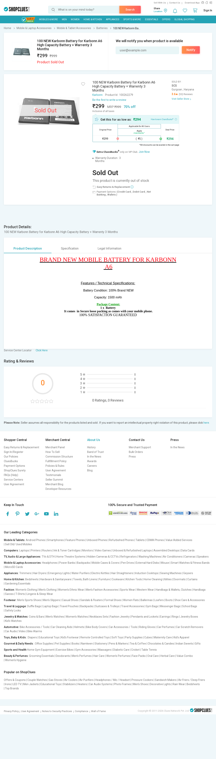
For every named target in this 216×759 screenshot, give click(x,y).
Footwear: (10, 600)
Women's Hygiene (15, 660)
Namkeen (87, 643)
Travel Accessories (132, 606)
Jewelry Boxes (189, 616)
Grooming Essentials (41, 655)
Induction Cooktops (146, 573)
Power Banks (67, 562)
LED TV (17, 684)
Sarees (9, 593)
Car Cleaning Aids (61, 627)
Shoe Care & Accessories (189, 600)
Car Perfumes (165, 627)
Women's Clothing (26, 589)
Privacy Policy (11, 711)
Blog (90, 470)
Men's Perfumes (82, 655)
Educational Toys (49, 637)
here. (206, 422)
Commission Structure (59, 456)
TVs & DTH (48, 556)
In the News (94, 456)
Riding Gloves (147, 627)
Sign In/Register (13, 451)
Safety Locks (13, 610)
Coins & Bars (36, 616)
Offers (166, 19)
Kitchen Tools (134, 579)
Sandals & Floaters (91, 600)
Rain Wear (179, 684)
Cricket (135, 649)
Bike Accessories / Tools (34, 627)
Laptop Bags (50, 606)
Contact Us (174, 3)
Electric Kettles (100, 573)
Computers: (11, 550)
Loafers (159, 600)
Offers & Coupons (15, 679)
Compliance (81, 711)
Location (158, 11)
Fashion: (9, 589)
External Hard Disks (147, 562)
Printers (35, 550)
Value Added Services (179, 540)
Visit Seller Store (180, 99)
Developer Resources (58, 488)
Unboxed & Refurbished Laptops (132, 550)
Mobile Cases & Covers (105, 562)
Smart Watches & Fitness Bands (190, 562)
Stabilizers (69, 684)
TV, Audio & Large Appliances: (22, 556)
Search (130, 9)
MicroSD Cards (14, 567)
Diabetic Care (121, 649)
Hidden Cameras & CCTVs (103, 556)
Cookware (118, 579)
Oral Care (153, 655)
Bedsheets (31, 579)
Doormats (179, 579)
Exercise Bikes (64, 649)
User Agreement (14, 484)
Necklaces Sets (99, 616)
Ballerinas (147, 600)
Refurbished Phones (121, 540)
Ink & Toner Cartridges (67, 550)
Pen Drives (127, 562)
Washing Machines (149, 556)
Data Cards (188, 550)
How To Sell (53, 451)
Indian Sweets (184, 643)
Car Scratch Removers (189, 627)
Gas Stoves (55, 679)
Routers (47, 550)
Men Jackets (31, 684)
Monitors (87, 550)
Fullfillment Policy (56, 461)
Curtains (192, 579)
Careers (92, 465)
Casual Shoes (70, 600)
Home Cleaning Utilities (158, 579)
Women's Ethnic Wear (71, 589)
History (91, 447)
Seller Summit (54, 479)
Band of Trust (95, 451)
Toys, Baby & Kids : (15, 637)
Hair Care (99, 655)
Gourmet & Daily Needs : (19, 643)
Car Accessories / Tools (123, 627)
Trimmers (25, 573)
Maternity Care (163, 637)
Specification (69, 248)
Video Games (103, 550)
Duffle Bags (34, 606)
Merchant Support (140, 447)
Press (132, 456)
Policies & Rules (55, 465)
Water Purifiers (81, 573)
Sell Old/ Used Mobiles (18, 544)
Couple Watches (37, 679)
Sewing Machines (170, 573)
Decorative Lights (160, 684)
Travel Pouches (69, 606)
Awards (92, 461)
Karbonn (97, 94)
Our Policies (11, 456)
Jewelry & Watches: (16, 616)
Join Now (144, 151)
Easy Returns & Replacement (21, 447)
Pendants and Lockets (144, 616)
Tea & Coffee (138, 643)
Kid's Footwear (70, 637)
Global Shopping (184, 19)
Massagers (104, 649)
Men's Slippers (51, 600)
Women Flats (131, 600)
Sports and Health (15, 649)
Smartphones (55, 540)
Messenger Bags (170, 606)
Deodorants (63, 655)
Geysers (188, 573)
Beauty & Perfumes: (16, 655)
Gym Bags (152, 606)
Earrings (165, 616)
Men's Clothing (47, 589)
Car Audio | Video (15, 631)
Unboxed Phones (97, 540)
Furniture (104, 579)
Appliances (112, 19)
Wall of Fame (98, 711)
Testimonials (53, 475)
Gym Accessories (85, 649)
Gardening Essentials (17, 583)
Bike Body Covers (96, 627)
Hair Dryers (39, 573)
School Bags (189, 606)
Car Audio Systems (100, 684)
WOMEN (75, 19)
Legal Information (109, 248)
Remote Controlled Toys (95, 637)
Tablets (140, 540)
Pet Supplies (62, 643)
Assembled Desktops (166, 550)
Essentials (151, 19)
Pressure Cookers (142, 679)
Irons (8, 684)
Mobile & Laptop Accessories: (22, 562)
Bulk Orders (136, 451)
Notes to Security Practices (57, 711)
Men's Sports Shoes (29, 600)
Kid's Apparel (181, 637)
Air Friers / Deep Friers (191, 679)
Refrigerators (128, 556)
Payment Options (14, 465)
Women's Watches (77, 616)
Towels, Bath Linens (85, 579)
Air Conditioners (172, 556)
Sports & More (132, 19)
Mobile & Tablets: (14, 540)
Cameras (189, 556)
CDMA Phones (155, 540)
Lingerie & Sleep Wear (40, 593)
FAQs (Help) (11, 475)
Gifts (198, 643)
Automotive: (11, 627)
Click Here (42, 350)
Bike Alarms (34, 631)
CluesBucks (11, 461)
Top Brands (12, 688)
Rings (175, 616)
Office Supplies (44, 643)
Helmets (79, 627)
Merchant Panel (55, 447)
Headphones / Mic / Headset (112, 679)
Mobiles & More (48, 19)
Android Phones (35, 540)
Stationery (100, 643)
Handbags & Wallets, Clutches (174, 589)
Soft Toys (117, 637)
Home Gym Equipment (40, 649)
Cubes (148, 637)
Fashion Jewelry (120, 616)
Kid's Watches (13, 620)
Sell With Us (160, 3)
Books (75, 643)
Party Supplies (134, 637)
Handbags (199, 589)
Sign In (207, 10)
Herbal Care (167, 655)
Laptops (24, 550)
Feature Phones (75, 540)
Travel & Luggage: (15, 606)
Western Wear (145, 589)
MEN (64, 19)
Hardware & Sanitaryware (55, 579)
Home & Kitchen (93, 19)
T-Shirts (20, 593)
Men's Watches (55, 616)
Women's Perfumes (118, 655)
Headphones (49, 562)
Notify (190, 50)
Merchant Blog (54, 484)
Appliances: (11, 573)
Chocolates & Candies (161, 643)
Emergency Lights (59, 573)
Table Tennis (149, 649)
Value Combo (184, 655)
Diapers (32, 637)
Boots (169, 600)
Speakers (203, 556)
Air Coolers (71, 679)
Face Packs (139, 655)
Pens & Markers (118, 643)
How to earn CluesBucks (164, 119)
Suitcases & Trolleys (107, 606)
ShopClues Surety (15, 470)
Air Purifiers (86, 679)
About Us (93, 440)
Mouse (165, 562)
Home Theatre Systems (70, 556)
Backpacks (83, 562)
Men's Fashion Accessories (102, 589)
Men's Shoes (140, 684)
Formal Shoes (113, 600)
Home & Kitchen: (14, 579)
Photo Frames (122, 684)
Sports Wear (127, 589)
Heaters (82, 684)
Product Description (28, 248)
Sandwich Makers (165, 679)
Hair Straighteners (122, 573)
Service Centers (13, 479)
